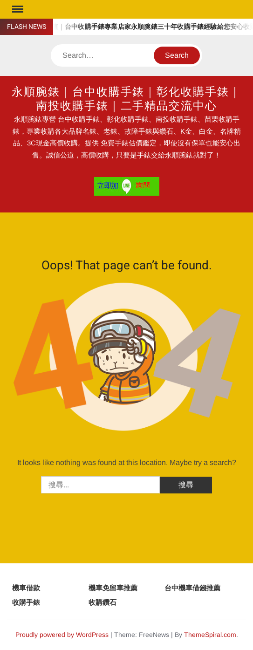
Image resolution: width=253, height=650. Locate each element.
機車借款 (26, 588)
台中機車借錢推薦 (192, 588)
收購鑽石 (102, 602)
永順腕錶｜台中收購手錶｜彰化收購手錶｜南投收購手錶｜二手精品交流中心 (126, 99)
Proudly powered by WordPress (62, 634)
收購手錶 (26, 602)
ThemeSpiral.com (210, 634)
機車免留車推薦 (113, 588)
